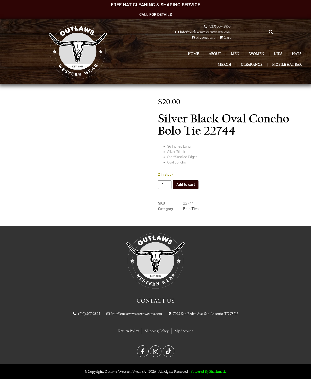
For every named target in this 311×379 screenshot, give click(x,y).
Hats (296, 54)
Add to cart (185, 184)
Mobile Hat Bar (287, 64)
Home (193, 54)
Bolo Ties (190, 209)
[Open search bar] (271, 32)
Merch (224, 64)
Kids (278, 54)
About (215, 54)
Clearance (251, 64)
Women (256, 54)
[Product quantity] (164, 184)
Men (235, 54)
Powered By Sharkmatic (208, 371)
